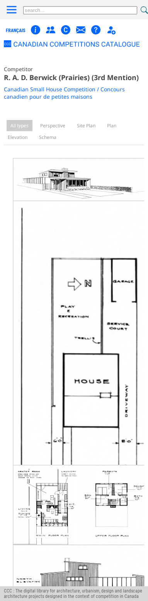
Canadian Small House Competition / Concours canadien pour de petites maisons (64, 93)
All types (19, 125)
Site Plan (86, 125)
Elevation (17, 137)
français (15, 30)
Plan (111, 125)
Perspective (52, 125)
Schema (47, 137)
